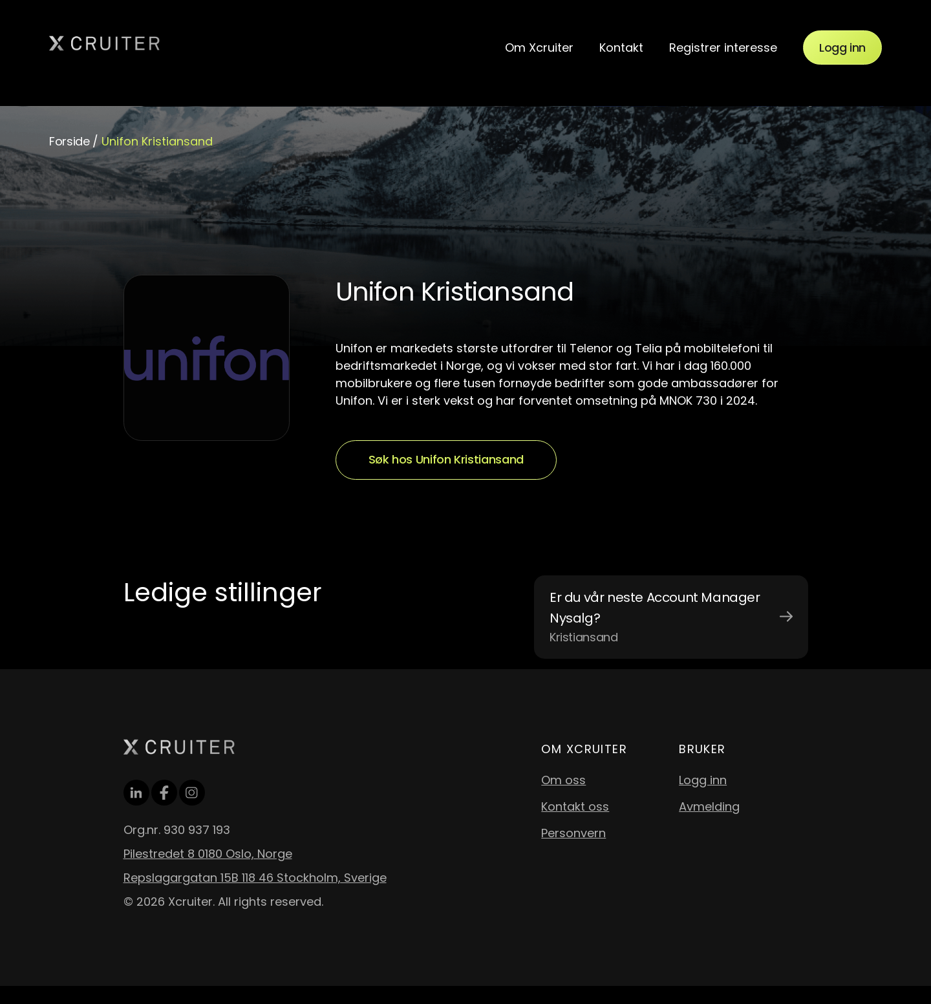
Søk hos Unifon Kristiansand (446, 459)
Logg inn (842, 47)
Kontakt (621, 47)
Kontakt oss (575, 806)
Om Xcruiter (539, 47)
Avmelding (709, 806)
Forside (69, 141)
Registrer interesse (723, 47)
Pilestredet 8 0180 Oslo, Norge (207, 854)
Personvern (573, 833)
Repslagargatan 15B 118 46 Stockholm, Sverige (255, 878)
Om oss (563, 780)
